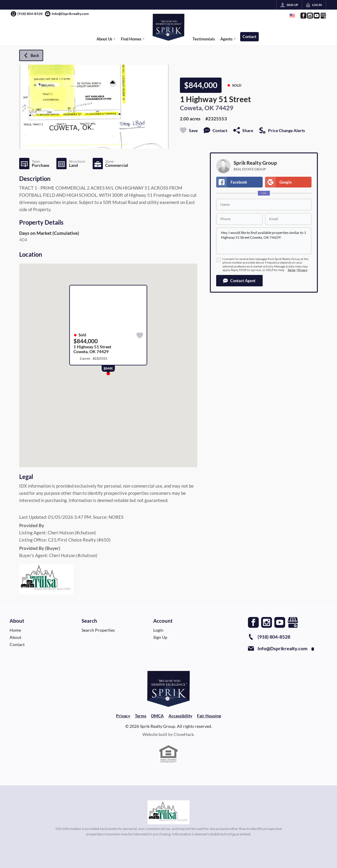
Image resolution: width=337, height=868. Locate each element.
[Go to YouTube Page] (316, 16)
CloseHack (184, 734)
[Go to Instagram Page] (309, 16)
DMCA (157, 715)
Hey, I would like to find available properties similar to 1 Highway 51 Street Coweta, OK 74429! (264, 240)
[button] (239, 280)
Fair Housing (209, 715)
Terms (291, 270)
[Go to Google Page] (323, 16)
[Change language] (292, 15)
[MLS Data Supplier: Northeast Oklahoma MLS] (168, 812)
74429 (224, 108)
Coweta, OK (197, 108)
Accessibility (180, 715)
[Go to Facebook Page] (303, 16)
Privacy (302, 270)
